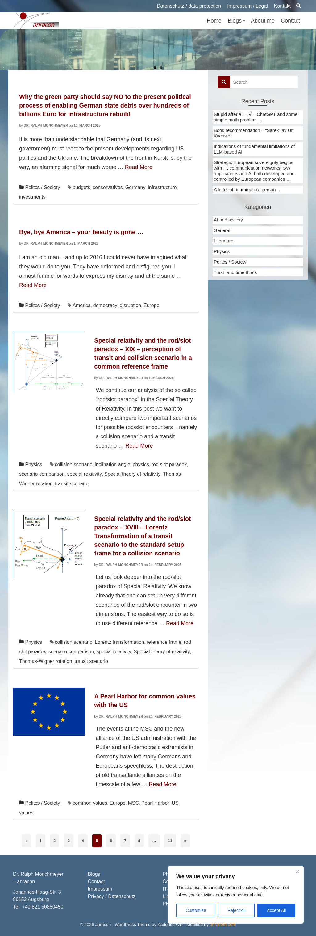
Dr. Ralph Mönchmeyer (46, 125)
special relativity (84, 474)
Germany (135, 187)
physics (141, 464)
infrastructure (162, 187)
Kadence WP (169, 924)
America (82, 305)
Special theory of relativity (132, 474)
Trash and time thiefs (235, 272)
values (26, 812)
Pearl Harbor (155, 803)
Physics (33, 464)
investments (32, 197)
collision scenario (73, 464)
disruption (130, 305)
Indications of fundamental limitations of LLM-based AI (254, 149)
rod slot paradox (169, 464)
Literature (223, 240)
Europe (151, 305)
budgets (81, 187)
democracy (105, 305)
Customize (196, 910)
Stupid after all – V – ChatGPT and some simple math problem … (256, 117)
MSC (133, 803)
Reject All (236, 910)
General (222, 230)
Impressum (100, 889)
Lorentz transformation (119, 642)
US (175, 803)
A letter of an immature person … (248, 189)
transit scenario (72, 483)
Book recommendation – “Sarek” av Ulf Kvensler (253, 133)
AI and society (228, 219)
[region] (236, 895)
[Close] (297, 871)
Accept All (276, 910)
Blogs (94, 874)
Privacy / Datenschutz (112, 896)
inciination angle (112, 464)
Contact (96, 881)
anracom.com (223, 924)
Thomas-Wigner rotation (45, 661)
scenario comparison (42, 474)
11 (170, 841)
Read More (138, 167)
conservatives (108, 187)
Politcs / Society (42, 187)
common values (90, 803)
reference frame (164, 642)
